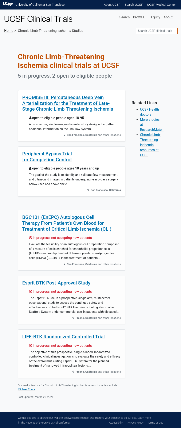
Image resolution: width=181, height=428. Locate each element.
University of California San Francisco (39, 4)
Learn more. (144, 417)
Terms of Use (155, 422)
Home (8, 31)
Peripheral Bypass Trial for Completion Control (47, 157)
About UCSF (112, 4)
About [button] (168, 17)
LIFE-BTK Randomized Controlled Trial (63, 337)
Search (124, 17)
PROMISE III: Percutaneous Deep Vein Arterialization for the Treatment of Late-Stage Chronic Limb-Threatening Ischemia (67, 103)
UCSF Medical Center (161, 4)
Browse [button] (139, 17)
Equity (155, 17)
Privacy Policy (135, 422)
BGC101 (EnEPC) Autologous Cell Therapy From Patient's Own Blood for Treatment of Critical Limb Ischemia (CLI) (66, 223)
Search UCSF (134, 4)
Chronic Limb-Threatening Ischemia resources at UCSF (150, 145)
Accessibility (116, 422)
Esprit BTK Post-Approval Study (56, 283)
